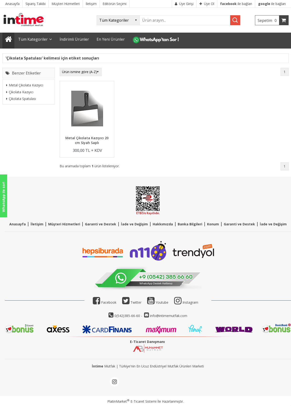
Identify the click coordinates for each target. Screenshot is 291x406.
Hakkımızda (163, 224)
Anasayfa (17, 224)
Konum (213, 224)
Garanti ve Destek (100, 224)
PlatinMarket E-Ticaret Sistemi (131, 401)
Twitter (131, 302)
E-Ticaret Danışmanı (147, 341)
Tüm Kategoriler (33, 39)
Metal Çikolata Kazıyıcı (24, 85)
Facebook (104, 302)
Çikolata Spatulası (21, 98)
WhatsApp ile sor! (3, 197)
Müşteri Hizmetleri (64, 224)
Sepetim (268, 20)
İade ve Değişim (134, 224)
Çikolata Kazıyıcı (19, 92)
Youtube (157, 302)
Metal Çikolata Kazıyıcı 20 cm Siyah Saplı (87, 140)
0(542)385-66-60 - (128, 315)
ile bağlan (236, 3)
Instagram (190, 302)
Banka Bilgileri (190, 224)
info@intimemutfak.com (168, 315)
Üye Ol (206, 3)
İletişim (37, 224)
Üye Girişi (184, 3)
